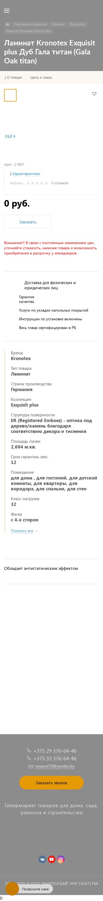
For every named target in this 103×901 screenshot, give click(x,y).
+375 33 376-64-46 (54, 758)
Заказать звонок (51, 782)
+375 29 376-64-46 (54, 750)
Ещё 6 (10, 136)
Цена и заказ (41, 77)
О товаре (14, 77)
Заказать (27, 222)
